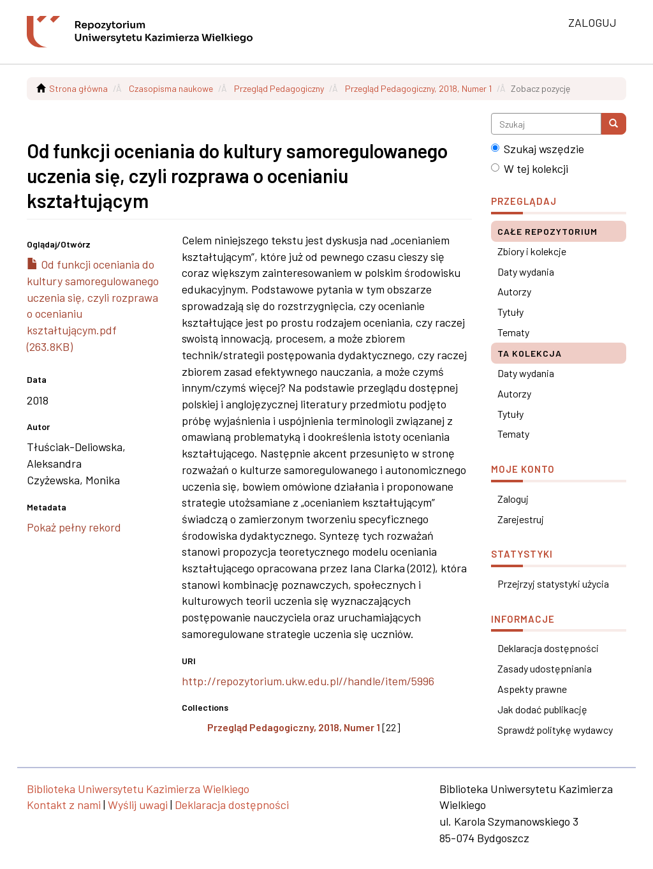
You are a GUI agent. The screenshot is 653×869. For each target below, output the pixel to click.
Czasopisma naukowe (171, 88)
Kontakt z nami (64, 805)
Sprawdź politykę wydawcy (555, 730)
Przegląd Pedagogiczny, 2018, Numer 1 (418, 88)
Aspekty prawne (532, 689)
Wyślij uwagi (138, 805)
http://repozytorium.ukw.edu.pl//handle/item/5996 (308, 681)
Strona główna (78, 88)
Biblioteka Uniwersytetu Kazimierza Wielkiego (138, 789)
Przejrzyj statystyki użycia (553, 583)
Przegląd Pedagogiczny (279, 88)
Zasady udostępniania (544, 668)
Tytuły (510, 312)
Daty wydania (525, 271)
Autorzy (514, 291)
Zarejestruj (520, 519)
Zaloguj (513, 499)
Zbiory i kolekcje (531, 251)
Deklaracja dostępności (548, 648)
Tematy (513, 332)
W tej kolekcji (529, 168)
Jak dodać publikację (542, 709)
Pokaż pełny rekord (74, 527)
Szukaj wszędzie (537, 149)
